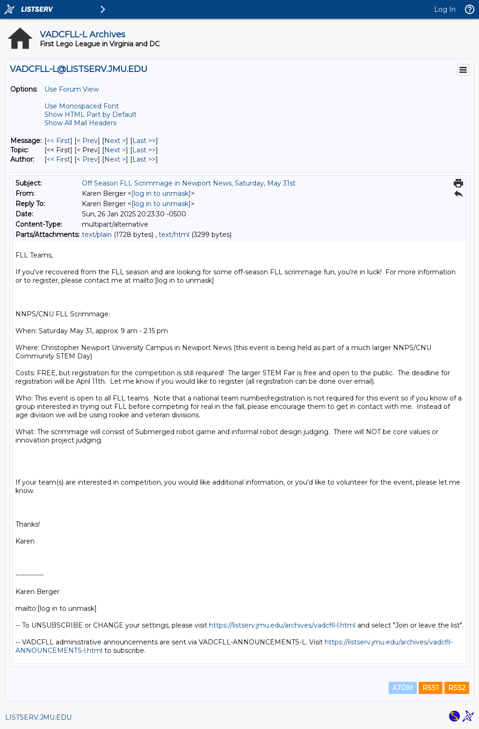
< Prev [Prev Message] (87, 140)
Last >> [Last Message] (144, 140)
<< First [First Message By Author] (58, 159)
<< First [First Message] (58, 140)
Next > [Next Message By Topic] (115, 150)
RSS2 (456, 688)
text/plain (97, 234)
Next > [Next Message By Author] (115, 159)
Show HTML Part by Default (90, 114)
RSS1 (430, 688)
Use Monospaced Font (81, 106)
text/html (174, 234)
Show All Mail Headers (80, 123)
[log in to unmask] (161, 193)
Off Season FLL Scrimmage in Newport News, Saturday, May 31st (189, 183)
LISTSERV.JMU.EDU (38, 717)
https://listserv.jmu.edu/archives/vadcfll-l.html (282, 625)
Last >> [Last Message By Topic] (144, 150)
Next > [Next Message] (115, 140)
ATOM (402, 688)
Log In (445, 9)
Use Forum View (71, 89)
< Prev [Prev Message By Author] (87, 159)
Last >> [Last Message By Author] (144, 159)
